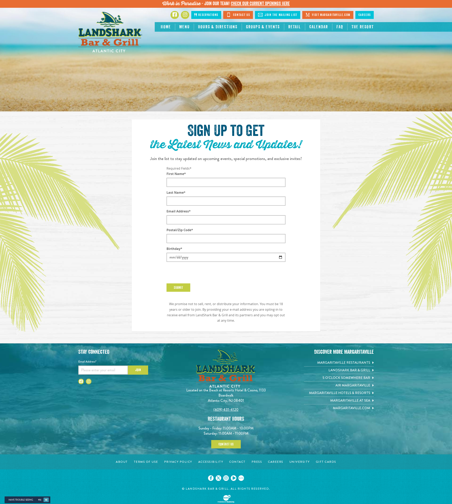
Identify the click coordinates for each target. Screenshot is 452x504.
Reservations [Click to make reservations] (206, 15)
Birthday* (174, 249)
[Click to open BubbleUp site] (226, 498)
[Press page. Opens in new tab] (257, 461)
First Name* (176, 174)
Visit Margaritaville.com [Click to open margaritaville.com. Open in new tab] (327, 14)
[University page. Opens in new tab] (299, 461)
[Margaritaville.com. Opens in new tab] (339, 408)
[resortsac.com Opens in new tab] (363, 27)
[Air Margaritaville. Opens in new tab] (339, 385)
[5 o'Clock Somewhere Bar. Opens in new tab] (339, 377)
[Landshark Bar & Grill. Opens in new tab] (339, 370)
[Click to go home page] (110, 32)
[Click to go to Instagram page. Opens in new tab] (185, 15)
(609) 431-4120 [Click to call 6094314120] (225, 409)
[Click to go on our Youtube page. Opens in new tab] (233, 478)
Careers (364, 15)
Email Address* (179, 211)
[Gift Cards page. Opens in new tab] (326, 461)
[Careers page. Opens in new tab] (275, 461)
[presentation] (197, 272)
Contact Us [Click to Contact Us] (238, 14)
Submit (178, 287)
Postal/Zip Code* (180, 230)
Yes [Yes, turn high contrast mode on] (39, 500)
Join (138, 370)
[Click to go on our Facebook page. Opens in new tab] (211, 478)
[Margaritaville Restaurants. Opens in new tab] (339, 362)
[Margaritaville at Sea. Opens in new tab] (339, 400)
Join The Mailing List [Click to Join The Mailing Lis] (277, 14)
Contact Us (226, 444)
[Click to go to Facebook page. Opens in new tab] (174, 15)
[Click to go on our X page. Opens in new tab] (218, 478)
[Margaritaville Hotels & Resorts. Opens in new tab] (339, 393)
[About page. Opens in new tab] (122, 461)
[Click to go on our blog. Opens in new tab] (241, 478)
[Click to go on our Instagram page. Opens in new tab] (226, 478)
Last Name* (176, 192)
